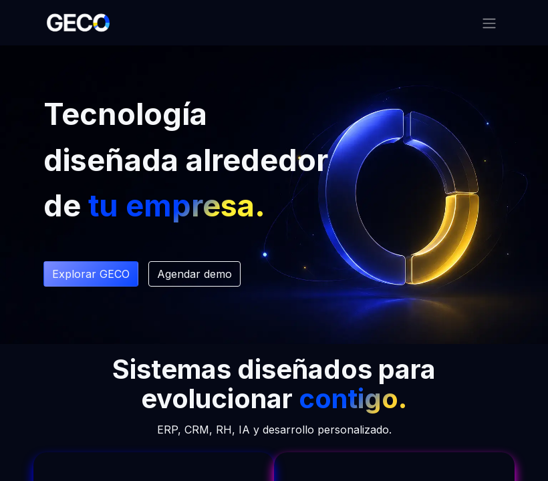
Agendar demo (194, 274)
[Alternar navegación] (489, 23)
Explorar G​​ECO (91, 274)
